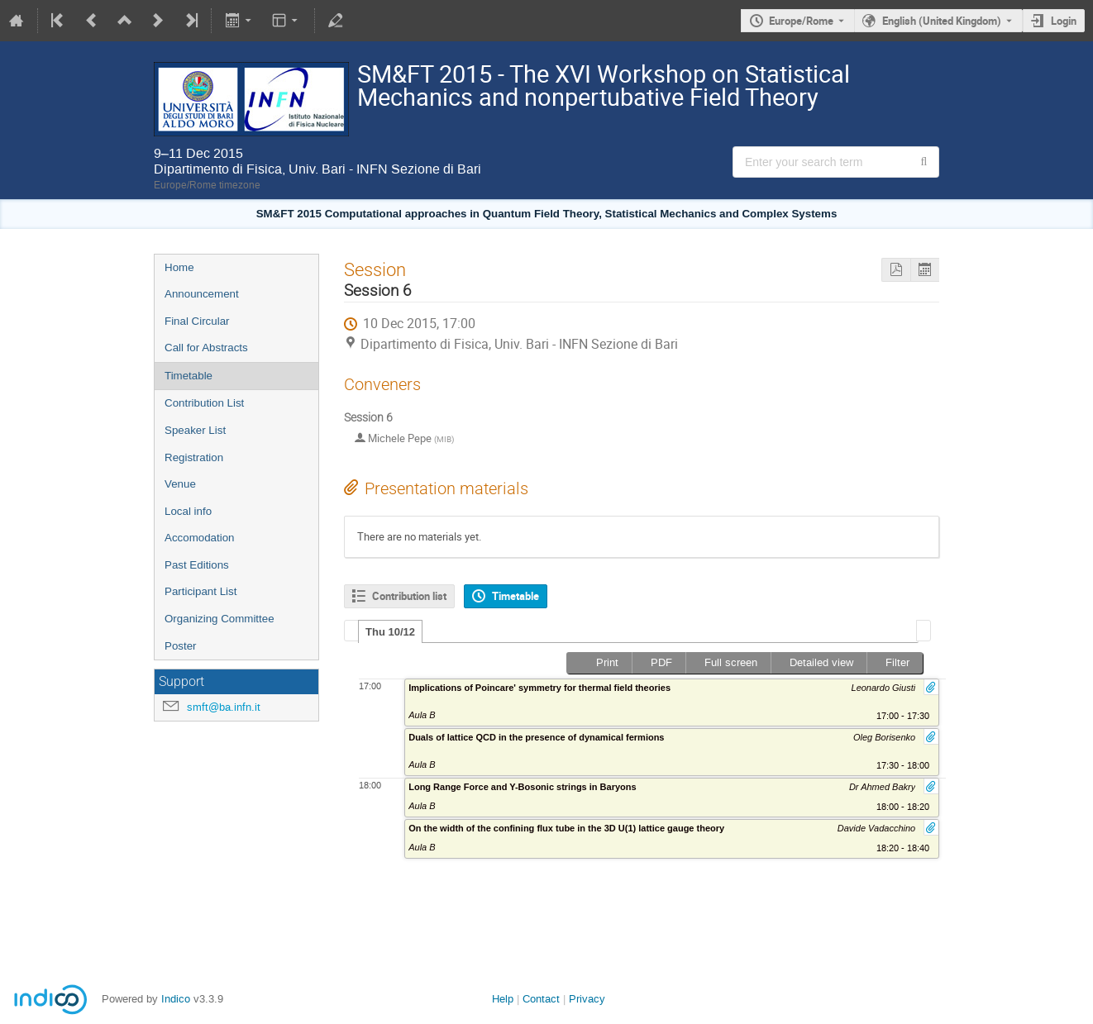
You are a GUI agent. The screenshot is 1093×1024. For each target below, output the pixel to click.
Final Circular (197, 321)
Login (1063, 20)
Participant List (200, 591)
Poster (181, 646)
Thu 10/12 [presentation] (390, 632)
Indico (175, 999)
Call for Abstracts (206, 347)
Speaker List (195, 430)
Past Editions (197, 565)
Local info (188, 511)
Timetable (188, 375)
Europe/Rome (801, 20)
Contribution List (204, 403)
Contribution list (409, 595)
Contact (541, 999)
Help (502, 999)
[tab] (390, 631)
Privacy (587, 999)
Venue (180, 484)
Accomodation (199, 537)
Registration (194, 457)
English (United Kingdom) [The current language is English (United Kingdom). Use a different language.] (941, 20)
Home (179, 267)
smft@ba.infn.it (223, 707)
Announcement (202, 294)
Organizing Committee (219, 618)
